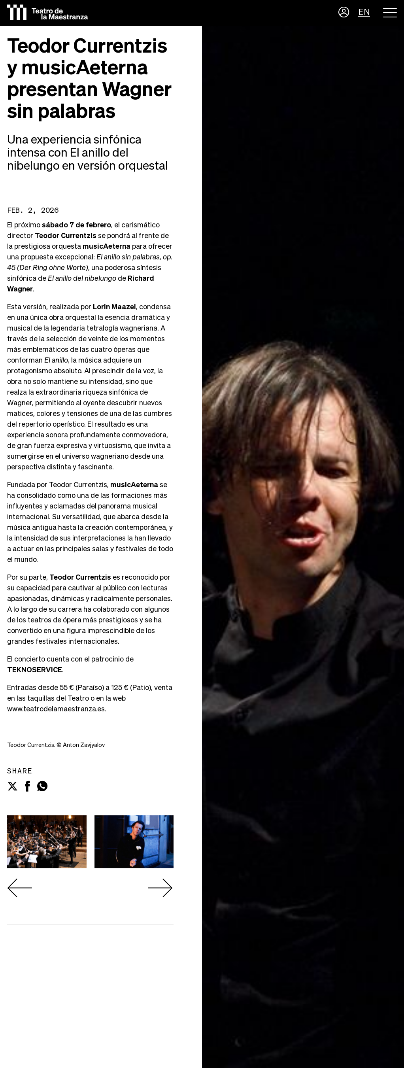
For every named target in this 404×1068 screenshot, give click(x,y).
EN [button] (364, 12)
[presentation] (20, 888)
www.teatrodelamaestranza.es (56, 709)
